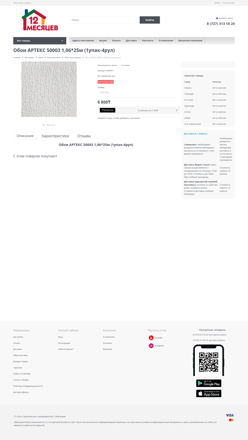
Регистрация (229, 2)
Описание (25, 136)
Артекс (114, 65)
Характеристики (55, 136)
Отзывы (84, 136)
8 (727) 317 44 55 (200, 340)
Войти (217, 2)
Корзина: (226, 18)
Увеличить (50, 125)
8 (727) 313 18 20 (200, 334)
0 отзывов (125, 65)
